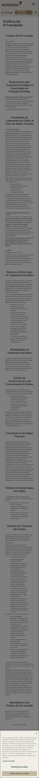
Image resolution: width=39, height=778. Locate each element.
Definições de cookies (19, 767)
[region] (19, 754)
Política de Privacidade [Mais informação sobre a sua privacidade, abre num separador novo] (9, 761)
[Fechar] (36, 733)
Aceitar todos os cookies (19, 773)
